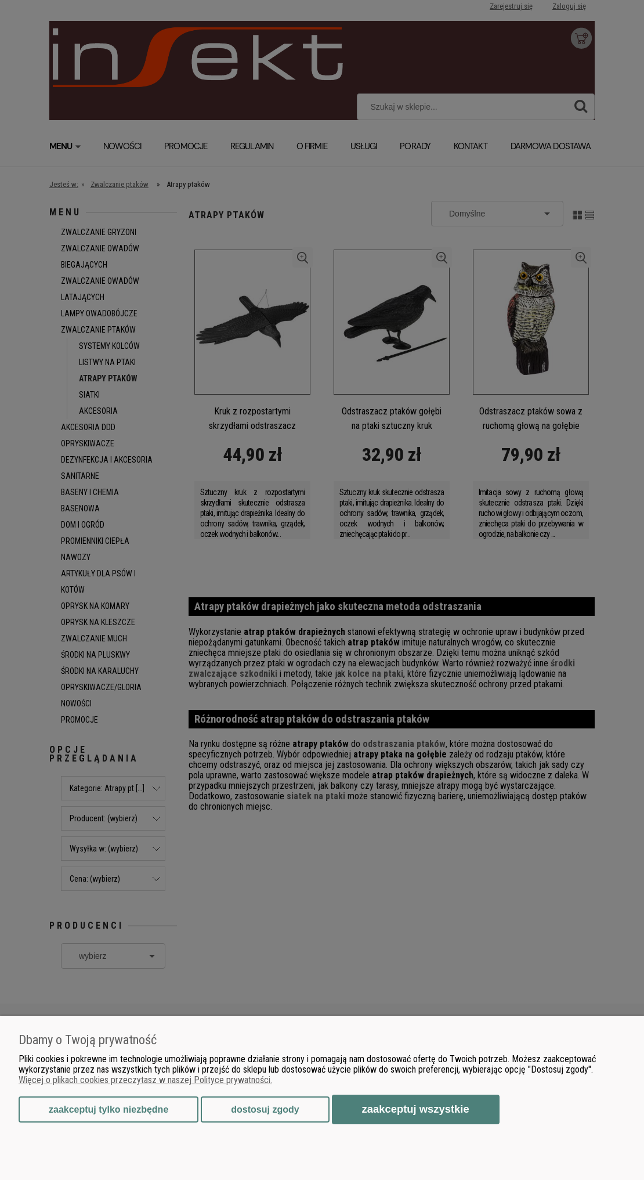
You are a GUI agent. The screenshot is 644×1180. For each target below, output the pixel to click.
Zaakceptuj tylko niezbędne (108, 1109)
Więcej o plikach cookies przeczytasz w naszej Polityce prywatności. (145, 1079)
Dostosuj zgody (265, 1109)
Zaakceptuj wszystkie (415, 1109)
